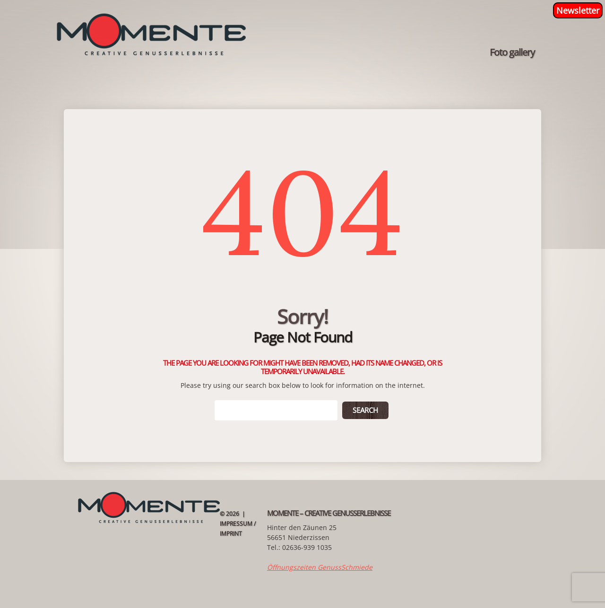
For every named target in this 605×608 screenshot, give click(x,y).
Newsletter (577, 10)
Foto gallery (512, 52)
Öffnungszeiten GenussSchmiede (319, 567)
